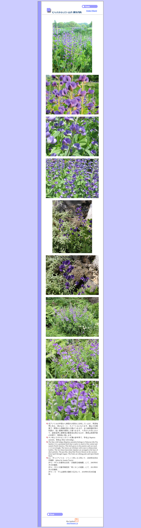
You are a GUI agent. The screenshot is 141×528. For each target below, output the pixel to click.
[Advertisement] (72, 493)
